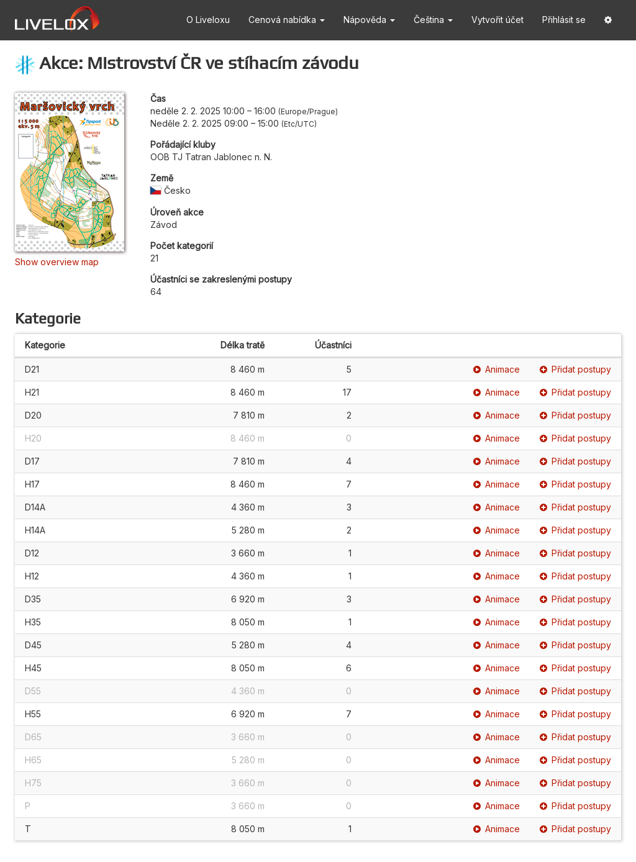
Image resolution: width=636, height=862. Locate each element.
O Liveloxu (208, 19)
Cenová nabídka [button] (286, 19)
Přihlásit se (564, 19)
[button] (608, 20)
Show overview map (57, 261)
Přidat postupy (575, 369)
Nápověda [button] (369, 19)
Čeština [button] (433, 19)
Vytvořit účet (497, 19)
